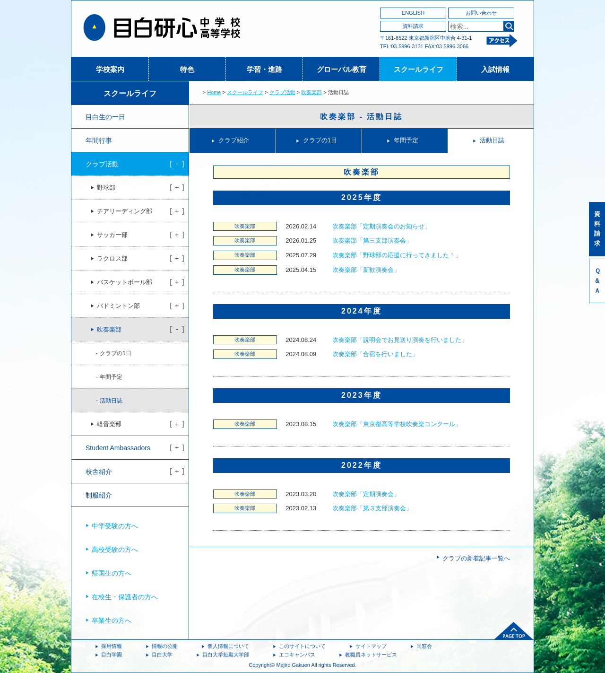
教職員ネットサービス (371, 654)
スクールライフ (418, 69)
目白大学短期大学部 (225, 654)
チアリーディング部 (124, 211)
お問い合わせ (481, 13)
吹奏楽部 (311, 92)
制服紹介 (99, 495)
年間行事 (99, 140)
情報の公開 (165, 646)
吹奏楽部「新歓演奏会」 (366, 269)
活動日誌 (492, 140)
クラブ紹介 (233, 140)
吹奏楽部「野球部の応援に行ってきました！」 (396, 255)
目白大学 (162, 654)
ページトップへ (514, 631)
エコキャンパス (297, 654)
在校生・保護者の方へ (125, 597)
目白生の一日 (105, 117)
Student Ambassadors (118, 448)
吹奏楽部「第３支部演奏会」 (372, 508)
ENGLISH (413, 13)
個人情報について (228, 646)
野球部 (106, 187)
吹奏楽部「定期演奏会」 (366, 494)
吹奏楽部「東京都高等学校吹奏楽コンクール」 (396, 424)
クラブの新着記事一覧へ (476, 558)
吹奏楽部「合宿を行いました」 (375, 354)
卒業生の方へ (111, 620)
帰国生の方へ (111, 573)
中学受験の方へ (115, 526)
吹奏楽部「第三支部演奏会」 (372, 240)
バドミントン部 (118, 306)
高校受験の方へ (115, 549)
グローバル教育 (341, 69)
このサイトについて (302, 646)
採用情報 (111, 646)
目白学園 (111, 654)
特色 (187, 69)
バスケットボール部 (124, 282)
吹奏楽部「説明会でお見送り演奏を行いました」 (399, 339)
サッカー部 (112, 235)
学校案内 (110, 69)
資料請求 (413, 26)
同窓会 (424, 646)
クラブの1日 (320, 140)
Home (214, 92)
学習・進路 (264, 69)
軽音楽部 (109, 424)
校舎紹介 (99, 471)
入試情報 (495, 69)
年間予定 (406, 140)
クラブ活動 (282, 92)
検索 (508, 26)
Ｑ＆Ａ (597, 280)
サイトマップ (371, 646)
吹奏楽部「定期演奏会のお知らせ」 (381, 226)
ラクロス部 (112, 258)
